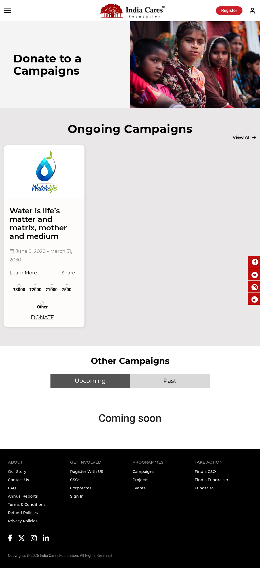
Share (68, 273)
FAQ (12, 488)
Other (42, 305)
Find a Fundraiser (211, 479)
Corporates (80, 488)
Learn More (23, 273)
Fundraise (204, 488)
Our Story (17, 471)
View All (244, 137)
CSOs (75, 479)
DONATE (42, 317)
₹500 (66, 288)
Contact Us (18, 479)
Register (229, 10)
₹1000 (52, 288)
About (15, 462)
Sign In (77, 496)
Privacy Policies (22, 521)
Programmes (148, 462)
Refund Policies (23, 512)
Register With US (86, 471)
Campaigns (143, 471)
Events (139, 488)
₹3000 (19, 288)
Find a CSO (205, 471)
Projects (140, 479)
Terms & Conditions (26, 504)
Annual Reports (23, 496)
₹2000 (35, 288)
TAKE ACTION (209, 462)
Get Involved (85, 462)
